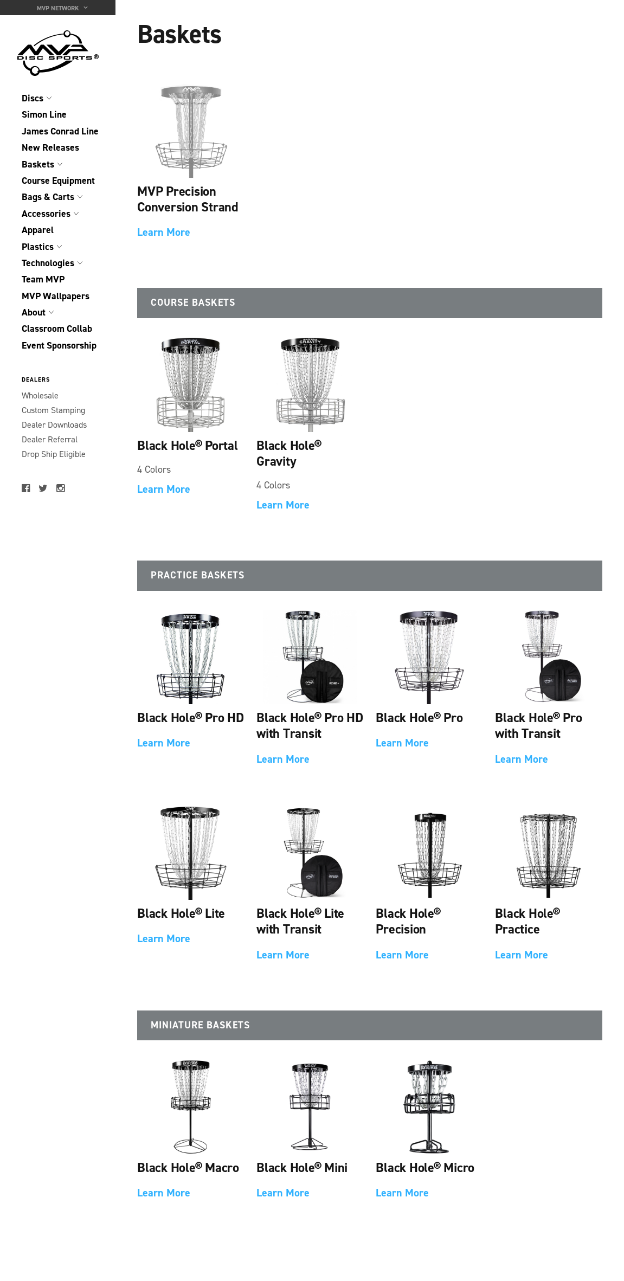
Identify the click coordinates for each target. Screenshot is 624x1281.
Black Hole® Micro (425, 1167)
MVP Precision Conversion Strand (188, 199)
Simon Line (44, 114)
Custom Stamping (53, 410)
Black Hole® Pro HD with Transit (309, 725)
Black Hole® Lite (181, 913)
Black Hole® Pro (419, 717)
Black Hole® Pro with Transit (538, 725)
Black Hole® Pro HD (190, 717)
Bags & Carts (48, 196)
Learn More (163, 232)
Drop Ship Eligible (54, 454)
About (34, 312)
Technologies (48, 262)
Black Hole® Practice (527, 921)
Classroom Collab (57, 328)
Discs (32, 98)
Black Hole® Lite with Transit (300, 921)
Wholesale (40, 395)
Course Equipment (58, 180)
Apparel (38, 229)
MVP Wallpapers (55, 295)
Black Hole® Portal (187, 445)
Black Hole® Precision (408, 921)
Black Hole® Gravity (288, 453)
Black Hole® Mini (302, 1167)
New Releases (50, 147)
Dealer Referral (50, 439)
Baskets (38, 164)
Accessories (46, 213)
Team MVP (43, 279)
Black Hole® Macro (188, 1167)
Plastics (38, 246)
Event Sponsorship (59, 345)
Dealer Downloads (54, 424)
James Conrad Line (60, 131)
